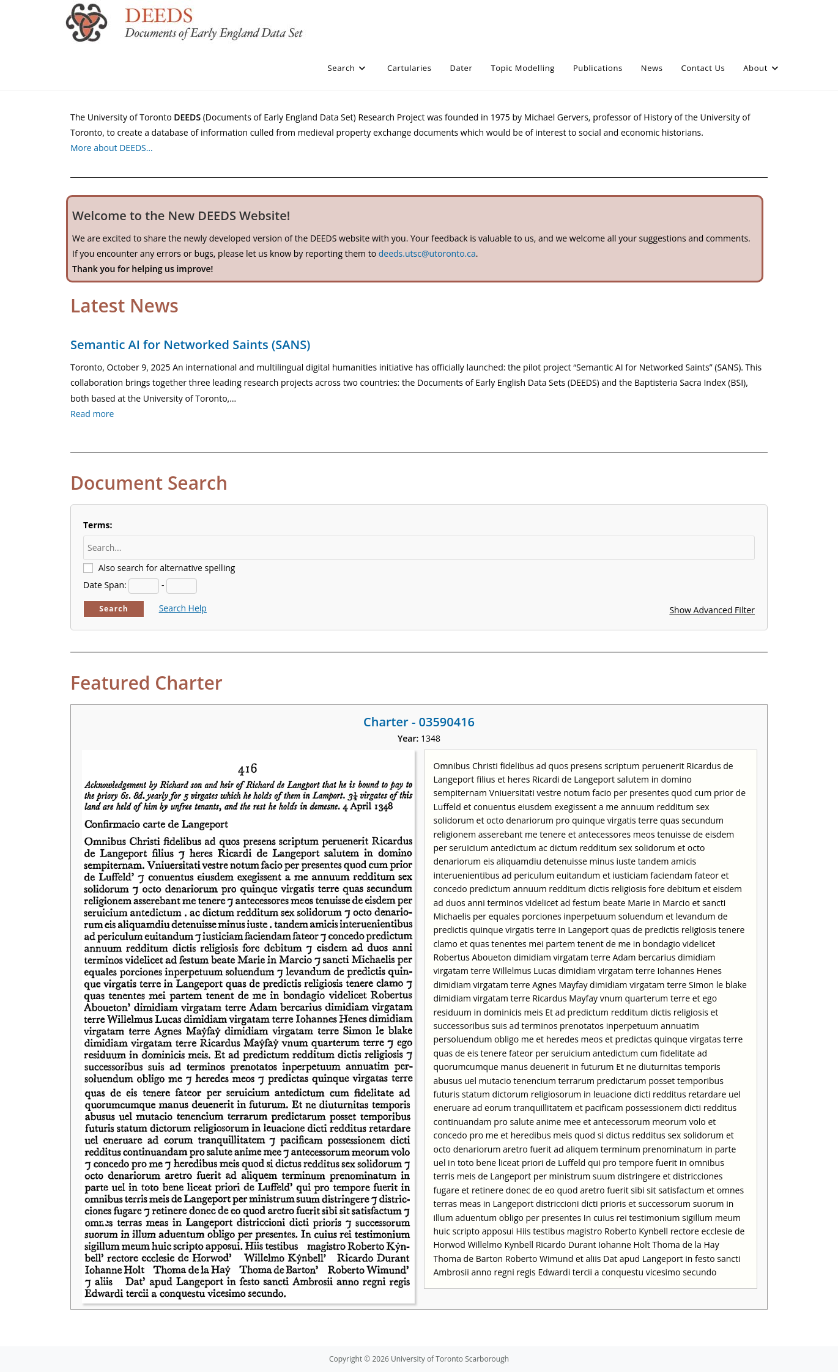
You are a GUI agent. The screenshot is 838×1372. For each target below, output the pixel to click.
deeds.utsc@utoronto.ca (427, 253)
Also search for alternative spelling (166, 568)
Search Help (183, 608)
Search (113, 608)
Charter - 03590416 (419, 722)
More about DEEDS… (111, 147)
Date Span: (105, 585)
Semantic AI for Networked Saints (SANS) (190, 344)
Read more (92, 413)
